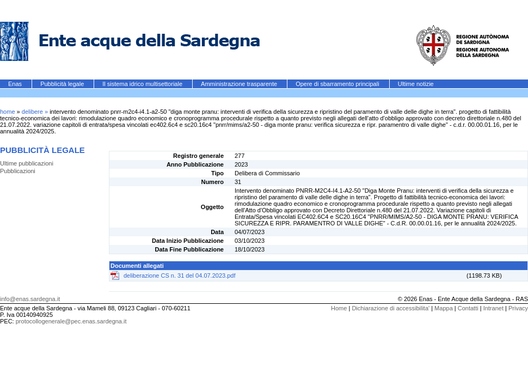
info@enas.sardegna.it (30, 299)
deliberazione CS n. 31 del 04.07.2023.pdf (180, 275)
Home (339, 308)
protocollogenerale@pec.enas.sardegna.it (71, 321)
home (7, 111)
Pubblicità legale (62, 84)
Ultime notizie (416, 84)
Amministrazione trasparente (240, 84)
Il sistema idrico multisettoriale (143, 84)
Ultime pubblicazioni (26, 163)
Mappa (443, 308)
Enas (15, 84)
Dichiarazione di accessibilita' (390, 308)
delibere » (36, 111)
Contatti (468, 308)
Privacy (518, 308)
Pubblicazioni (17, 171)
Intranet (493, 308)
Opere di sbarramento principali (338, 84)
